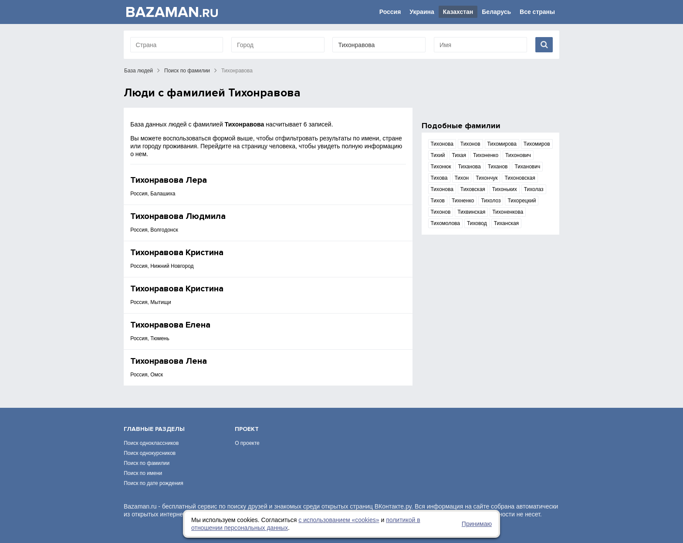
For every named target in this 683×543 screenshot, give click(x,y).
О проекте (247, 443)
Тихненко (463, 201)
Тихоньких (504, 189)
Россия (390, 11)
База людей (138, 71)
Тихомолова (445, 223)
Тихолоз (490, 201)
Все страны (537, 11)
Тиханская (506, 223)
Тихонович (518, 155)
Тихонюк (441, 167)
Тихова (439, 178)
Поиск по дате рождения (153, 483)
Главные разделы (154, 429)
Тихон (462, 178)
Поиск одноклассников (151, 443)
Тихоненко (485, 155)
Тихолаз (534, 189)
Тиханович (527, 167)
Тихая (459, 155)
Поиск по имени (143, 473)
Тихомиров (537, 144)
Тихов (438, 201)
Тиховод (477, 223)
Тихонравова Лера (168, 180)
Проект (247, 429)
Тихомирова (502, 144)
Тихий (438, 155)
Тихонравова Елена (170, 325)
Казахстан (458, 11)
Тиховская (472, 189)
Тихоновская (519, 178)
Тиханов (498, 167)
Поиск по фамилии (187, 71)
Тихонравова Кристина (176, 252)
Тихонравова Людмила (178, 216)
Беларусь (496, 11)
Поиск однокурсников (150, 453)
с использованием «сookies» (338, 519)
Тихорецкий (521, 201)
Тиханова (469, 167)
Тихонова (442, 144)
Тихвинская (471, 212)
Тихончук (486, 178)
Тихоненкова (507, 212)
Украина (421, 11)
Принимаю (477, 523)
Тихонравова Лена (168, 361)
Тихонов (470, 144)
